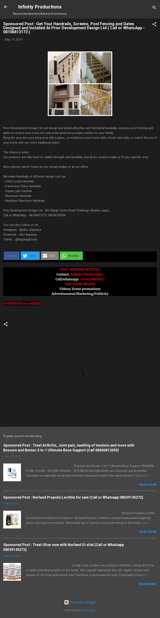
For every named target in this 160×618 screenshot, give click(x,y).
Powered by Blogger (80, 602)
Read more (148, 484)
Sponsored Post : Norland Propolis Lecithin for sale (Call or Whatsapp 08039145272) (73, 497)
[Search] (154, 8)
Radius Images (89, 610)
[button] (154, 25)
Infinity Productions (40, 7)
